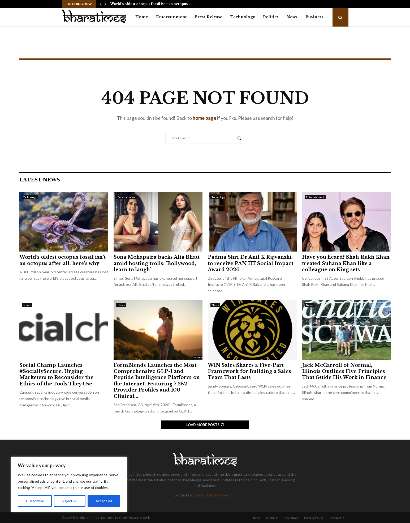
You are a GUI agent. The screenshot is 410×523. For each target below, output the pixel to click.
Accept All (104, 501)
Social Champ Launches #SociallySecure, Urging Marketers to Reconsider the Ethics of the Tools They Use (56, 374)
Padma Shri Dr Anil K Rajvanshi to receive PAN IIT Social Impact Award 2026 (250, 263)
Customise (35, 501)
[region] (69, 484)
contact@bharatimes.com (215, 495)
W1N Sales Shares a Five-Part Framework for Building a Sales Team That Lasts (249, 371)
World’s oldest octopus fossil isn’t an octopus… (150, 4)
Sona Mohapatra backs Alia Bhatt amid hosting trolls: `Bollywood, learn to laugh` (157, 263)
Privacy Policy (313, 518)
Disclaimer (291, 518)
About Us (272, 518)
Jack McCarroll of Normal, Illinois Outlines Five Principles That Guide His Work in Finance (344, 371)
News (292, 17)
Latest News (39, 180)
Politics (271, 17)
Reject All (69, 501)
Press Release (208, 17)
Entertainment (171, 17)
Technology (242, 17)
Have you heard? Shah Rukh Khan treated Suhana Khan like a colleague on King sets (346, 263)
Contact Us (336, 518)
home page (204, 118)
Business (314, 17)
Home (141, 17)
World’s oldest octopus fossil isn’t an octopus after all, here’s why (62, 260)
